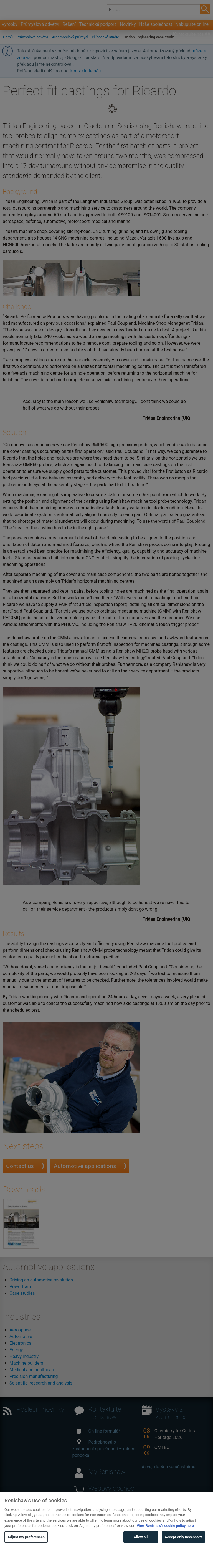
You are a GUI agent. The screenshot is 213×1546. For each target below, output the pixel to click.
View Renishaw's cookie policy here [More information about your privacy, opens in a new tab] (165, 1535)
